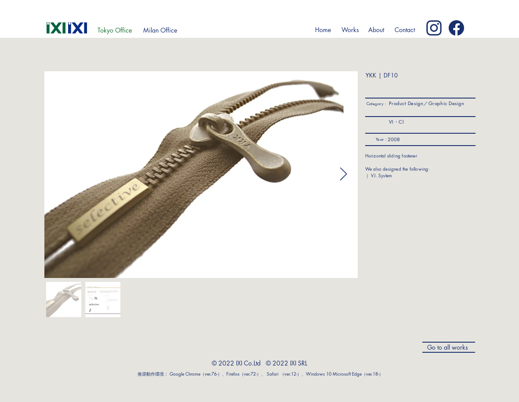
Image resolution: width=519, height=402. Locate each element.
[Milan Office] (160, 30)
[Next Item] (343, 175)
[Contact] (405, 30)
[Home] (323, 30)
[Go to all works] (448, 347)
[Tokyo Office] (114, 30)
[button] (350, 30)
